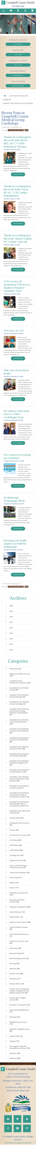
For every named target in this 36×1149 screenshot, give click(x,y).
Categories (7, 103)
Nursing (15, 967)
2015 (11, 637)
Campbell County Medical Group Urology (19, 791)
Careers (14, 834)
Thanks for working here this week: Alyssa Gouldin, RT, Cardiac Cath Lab (18, 242)
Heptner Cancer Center (20, 926)
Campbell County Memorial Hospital (20, 816)
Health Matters (17, 916)
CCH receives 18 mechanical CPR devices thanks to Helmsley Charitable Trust (17, 289)
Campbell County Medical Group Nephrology (19, 758)
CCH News (15, 844)
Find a (18, 45)
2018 (11, 620)
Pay (18, 56)
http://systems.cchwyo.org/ (18, 1095)
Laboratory (15, 952)
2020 (11, 609)
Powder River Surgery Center (18, 1003)
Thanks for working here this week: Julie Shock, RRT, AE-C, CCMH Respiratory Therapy (17, 145)
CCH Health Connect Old (19, 99)
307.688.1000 (18, 6)
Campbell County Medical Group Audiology (19, 699)
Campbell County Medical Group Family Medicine (19, 725)
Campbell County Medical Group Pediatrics (19, 774)
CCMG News (16, 849)
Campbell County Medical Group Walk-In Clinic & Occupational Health (19, 799)
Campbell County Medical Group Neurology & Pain (19, 766)
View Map (26, 1081)
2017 (11, 626)
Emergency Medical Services (17, 905)
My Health (18, 78)
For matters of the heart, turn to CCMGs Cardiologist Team (17, 417)
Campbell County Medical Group (19, 692)
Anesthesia (15, 672)
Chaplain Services (18, 864)
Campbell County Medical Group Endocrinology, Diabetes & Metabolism (19, 715)
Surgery (14, 1045)
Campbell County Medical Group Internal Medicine (19, 743)
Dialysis (14, 887)
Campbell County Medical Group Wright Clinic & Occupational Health (19, 808)
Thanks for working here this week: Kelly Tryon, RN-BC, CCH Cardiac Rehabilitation (17, 194)
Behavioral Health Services (20, 678)
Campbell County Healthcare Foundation (20, 685)
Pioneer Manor (17, 988)
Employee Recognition (20, 911)
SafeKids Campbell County (20, 1034)
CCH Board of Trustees (20, 839)
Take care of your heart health (16, 375)
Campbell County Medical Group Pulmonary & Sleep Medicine (19, 782)
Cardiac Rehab (17, 822)
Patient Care (16, 978)
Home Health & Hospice (19, 932)
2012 (11, 653)
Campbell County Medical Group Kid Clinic (19, 751)
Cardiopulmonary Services (19, 828)
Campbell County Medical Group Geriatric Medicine (19, 734)
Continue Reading (18, 177)
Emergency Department (19, 898)
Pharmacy (15, 983)
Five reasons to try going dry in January (17, 460)
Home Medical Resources (19, 939)
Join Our (18, 67)
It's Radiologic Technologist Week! (14, 502)
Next (26, 133)
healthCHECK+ (16, 921)
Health (18, 89)
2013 (11, 648)
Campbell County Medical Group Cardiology (19, 706)
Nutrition (15, 973)
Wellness (15, 1063)
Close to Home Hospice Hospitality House (18, 870)
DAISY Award (16, 881)
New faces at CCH (14, 333)
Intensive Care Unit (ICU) (19, 946)
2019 (11, 615)
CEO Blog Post (16, 859)
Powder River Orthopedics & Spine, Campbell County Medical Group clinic (20, 995)
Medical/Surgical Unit (19, 962)
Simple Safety (16, 1040)
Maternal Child (17, 957)
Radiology (15, 1021)
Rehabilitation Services (18, 1027)
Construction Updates (19, 876)
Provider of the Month (20, 1009)
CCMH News (16, 854)
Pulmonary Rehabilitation (19, 1015)
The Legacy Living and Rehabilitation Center (20, 1051)
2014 (11, 642)
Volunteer (15, 1057)
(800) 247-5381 (24, 1092)
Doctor (14, 892)
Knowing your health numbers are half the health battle (15, 547)
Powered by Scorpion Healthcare (18, 1147)
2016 (11, 631)
